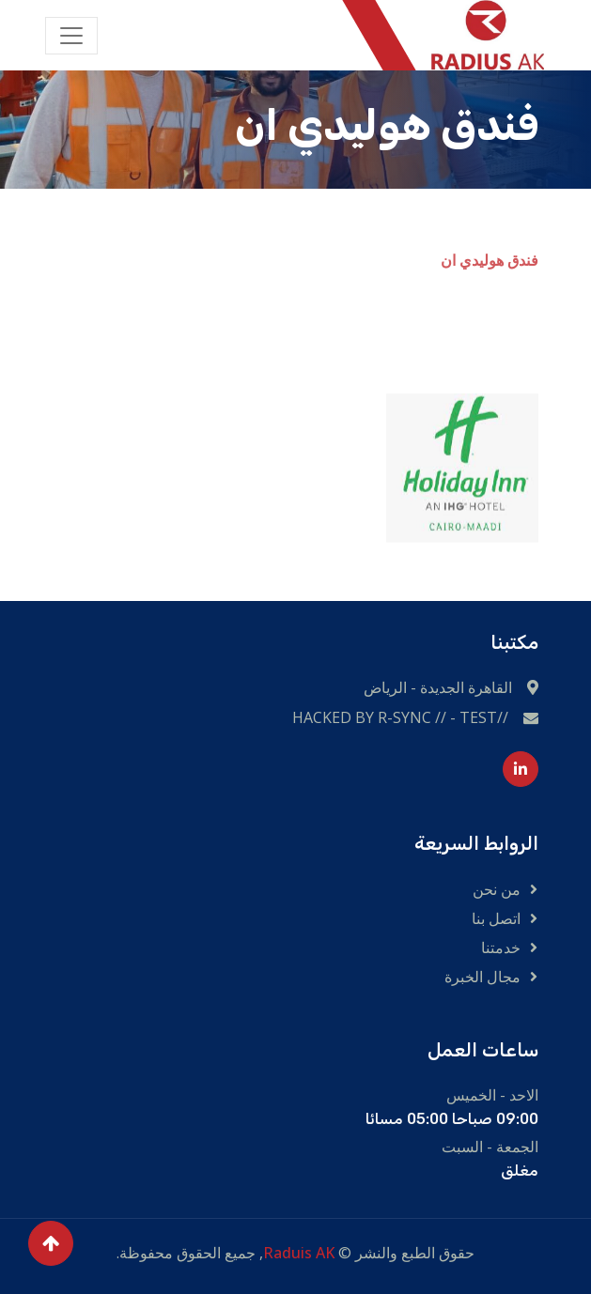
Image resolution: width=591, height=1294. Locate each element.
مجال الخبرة (482, 976)
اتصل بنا (496, 918)
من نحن (497, 889)
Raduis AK (298, 1252)
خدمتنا (501, 947)
